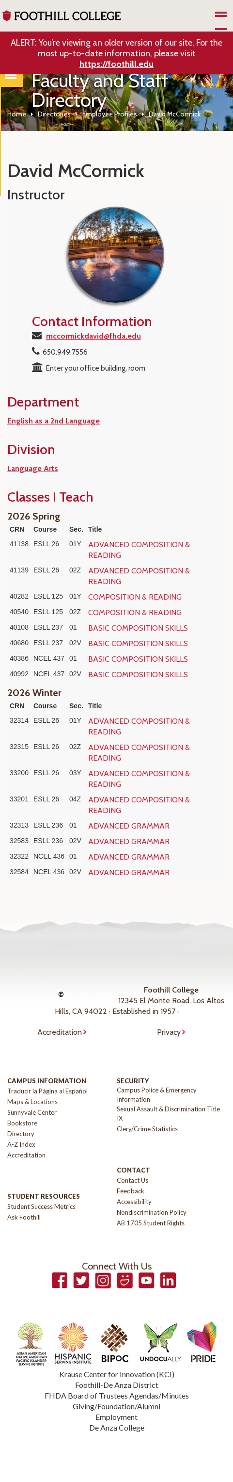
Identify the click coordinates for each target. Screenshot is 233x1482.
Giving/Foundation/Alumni (116, 1406)
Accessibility (134, 1201)
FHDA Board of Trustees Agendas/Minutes (117, 1395)
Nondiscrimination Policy (151, 1212)
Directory (20, 1134)
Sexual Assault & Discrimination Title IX (168, 1113)
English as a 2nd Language (53, 420)
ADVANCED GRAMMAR (129, 826)
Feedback (130, 1191)
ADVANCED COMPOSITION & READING (139, 550)
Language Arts (32, 468)
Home (16, 114)
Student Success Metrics (41, 1206)
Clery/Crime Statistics (147, 1129)
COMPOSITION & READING (135, 597)
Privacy (169, 1032)
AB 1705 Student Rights (151, 1223)
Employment (116, 1416)
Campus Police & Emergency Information (157, 1094)
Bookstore (22, 1123)
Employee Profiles (109, 114)
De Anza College (116, 1427)
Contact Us (132, 1180)
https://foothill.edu (116, 64)
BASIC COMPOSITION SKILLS (138, 628)
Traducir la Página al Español (47, 1091)
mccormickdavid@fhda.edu (93, 336)
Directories (54, 114)
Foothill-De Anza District (116, 1384)
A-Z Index (21, 1144)
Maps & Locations (32, 1102)
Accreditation (59, 1032)
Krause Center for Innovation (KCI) (116, 1374)
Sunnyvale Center (32, 1112)
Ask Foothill (24, 1217)
